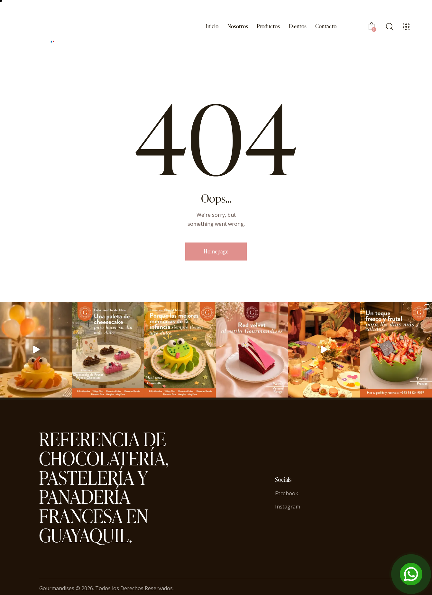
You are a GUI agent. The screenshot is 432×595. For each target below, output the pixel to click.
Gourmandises (56, 588)
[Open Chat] (411, 574)
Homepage (216, 251)
